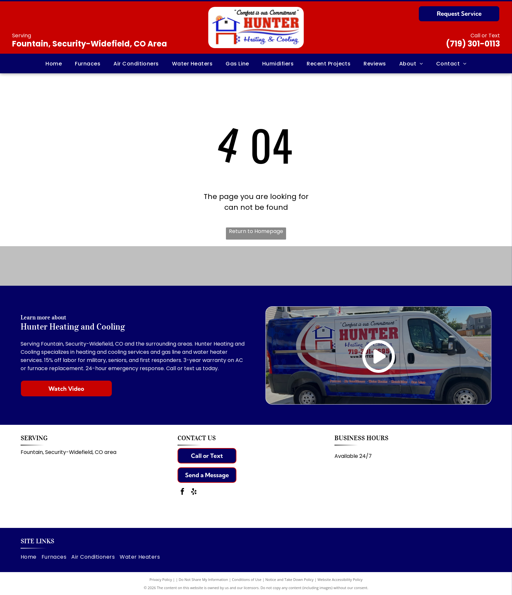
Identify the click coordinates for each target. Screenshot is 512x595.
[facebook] (182, 492)
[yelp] (194, 492)
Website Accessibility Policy (340, 579)
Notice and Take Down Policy (289, 579)
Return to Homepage (256, 231)
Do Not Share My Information (203, 579)
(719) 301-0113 (473, 43)
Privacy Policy (160, 579)
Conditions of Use (247, 579)
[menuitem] (53, 63)
